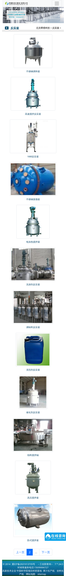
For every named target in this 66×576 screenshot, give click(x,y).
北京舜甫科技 (43, 27)
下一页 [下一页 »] (46, 552)
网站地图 (30, 574)
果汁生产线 (49, 570)
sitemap (41, 574)
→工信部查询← (45, 564)
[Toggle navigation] (57, 3)
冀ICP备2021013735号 (23, 564)
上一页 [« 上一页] (20, 552)
